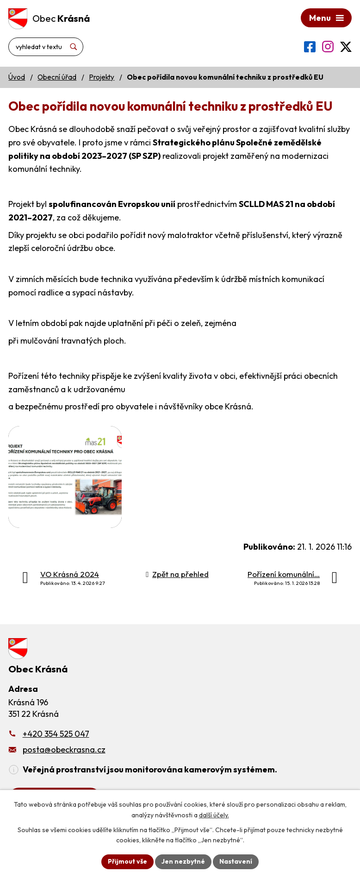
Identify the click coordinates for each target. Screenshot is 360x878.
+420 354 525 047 (56, 733)
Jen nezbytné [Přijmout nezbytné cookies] (183, 861)
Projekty (101, 77)
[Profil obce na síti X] (346, 46)
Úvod (16, 77)
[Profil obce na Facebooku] (310, 46)
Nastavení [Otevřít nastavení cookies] (235, 861)
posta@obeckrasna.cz (64, 749)
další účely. (214, 815)
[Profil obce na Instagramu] (328, 46)
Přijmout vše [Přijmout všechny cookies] (127, 861)
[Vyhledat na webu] (45, 47)
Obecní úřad (56, 77)
